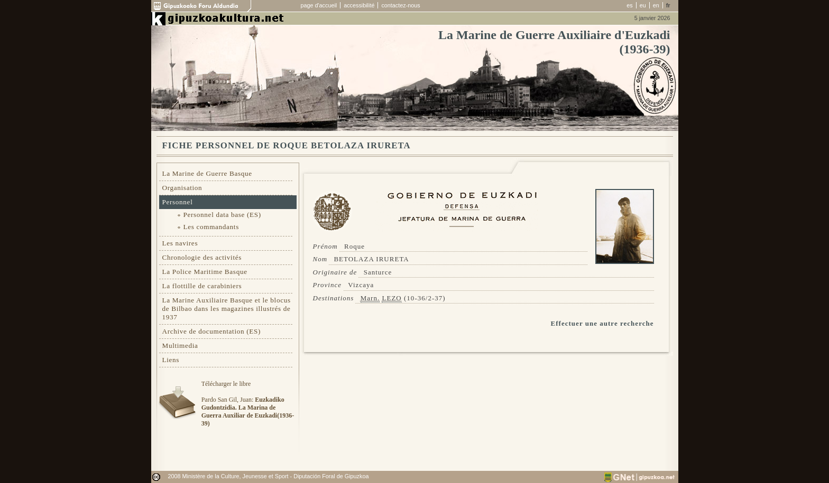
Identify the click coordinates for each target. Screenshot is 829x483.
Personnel (177, 202)
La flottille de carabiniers (202, 286)
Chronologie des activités (202, 257)
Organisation (182, 188)
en (656, 5)
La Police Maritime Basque (204, 272)
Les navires (180, 243)
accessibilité (359, 5)
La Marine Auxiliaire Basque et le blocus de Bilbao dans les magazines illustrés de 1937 (226, 308)
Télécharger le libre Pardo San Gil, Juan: (247, 403)
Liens (171, 360)
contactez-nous (400, 5)
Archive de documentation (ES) (211, 331)
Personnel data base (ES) (222, 215)
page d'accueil (319, 5)
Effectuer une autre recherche (602, 323)
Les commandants (211, 227)
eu (643, 5)
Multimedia (180, 345)
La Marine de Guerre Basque (207, 173)
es (629, 5)
